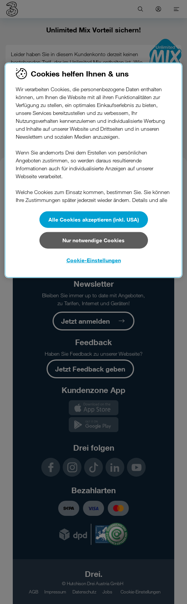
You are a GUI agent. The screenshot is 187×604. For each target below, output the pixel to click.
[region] (93, 170)
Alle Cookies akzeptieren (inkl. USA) (93, 219)
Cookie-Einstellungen (93, 260)
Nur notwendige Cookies (93, 240)
